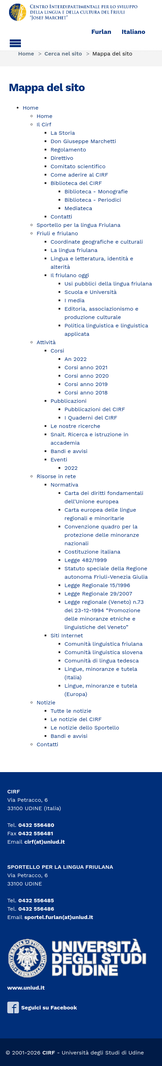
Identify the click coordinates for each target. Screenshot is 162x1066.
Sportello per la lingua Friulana (79, 225)
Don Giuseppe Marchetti (83, 141)
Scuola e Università (90, 292)
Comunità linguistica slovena (103, 652)
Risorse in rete (56, 476)
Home (31, 107)
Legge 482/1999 (85, 560)
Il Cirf (44, 124)
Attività (46, 342)
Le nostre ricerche (75, 426)
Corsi (57, 350)
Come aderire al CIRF (79, 174)
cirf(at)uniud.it (44, 841)
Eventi (59, 459)
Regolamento (68, 149)
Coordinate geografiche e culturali (97, 241)
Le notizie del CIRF (76, 719)
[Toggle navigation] (15, 42)
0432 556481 (35, 833)
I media (74, 300)
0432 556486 (36, 908)
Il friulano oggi (70, 275)
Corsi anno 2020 (86, 375)
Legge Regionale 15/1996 (97, 585)
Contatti (61, 216)
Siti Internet (67, 635)
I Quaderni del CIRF (90, 417)
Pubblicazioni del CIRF (94, 409)
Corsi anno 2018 (86, 392)
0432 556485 (36, 900)
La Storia (63, 132)
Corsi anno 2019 (86, 384)
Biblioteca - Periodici (92, 200)
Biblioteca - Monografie (96, 191)
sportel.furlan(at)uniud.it (58, 917)
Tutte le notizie (71, 711)
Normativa (64, 484)
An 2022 (75, 359)
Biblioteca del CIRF (76, 183)
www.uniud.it (26, 987)
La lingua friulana (74, 250)
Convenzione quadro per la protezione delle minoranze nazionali (101, 535)
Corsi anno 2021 (86, 367)
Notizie (46, 702)
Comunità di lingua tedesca (101, 660)
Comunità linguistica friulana (103, 644)
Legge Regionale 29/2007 (98, 593)
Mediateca (78, 208)
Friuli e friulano (57, 233)
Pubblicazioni (68, 401)
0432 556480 (36, 825)
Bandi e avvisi (69, 451)
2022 (71, 468)
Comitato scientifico (78, 166)
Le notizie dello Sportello (85, 727)
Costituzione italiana (92, 551)
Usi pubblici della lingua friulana (108, 283)
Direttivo (62, 158)
